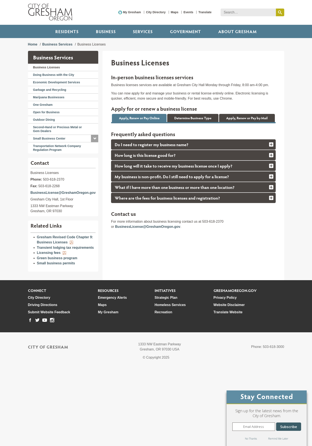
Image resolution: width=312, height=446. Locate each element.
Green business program (57, 258)
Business (106, 31)
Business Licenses (46, 67)
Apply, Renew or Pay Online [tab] (139, 118)
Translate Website (228, 388)
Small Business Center (49, 138)
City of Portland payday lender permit (151, 209)
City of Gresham (48, 423)
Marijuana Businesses (48, 97)
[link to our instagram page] (52, 396)
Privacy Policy (225, 374)
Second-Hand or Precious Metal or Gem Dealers (57, 129)
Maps (175, 12)
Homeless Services (170, 381)
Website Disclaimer (229, 381)
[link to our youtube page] (44, 396)
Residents (67, 31)
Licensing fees (49, 253)
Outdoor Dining (44, 119)
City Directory (156, 12)
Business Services (57, 44)
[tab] (193, 259)
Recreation (163, 388)
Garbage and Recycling (49, 89)
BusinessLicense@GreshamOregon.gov (63, 192)
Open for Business (46, 112)
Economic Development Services (56, 82)
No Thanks (251, 438)
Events (188, 12)
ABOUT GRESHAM (237, 31)
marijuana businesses (189, 192)
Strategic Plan (166, 374)
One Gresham (43, 104)
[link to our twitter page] (37, 396)
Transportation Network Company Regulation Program (57, 148)
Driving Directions (42, 381)
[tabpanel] (193, 180)
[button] (94, 138)
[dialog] (267, 418)
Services (143, 31)
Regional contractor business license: (152, 220)
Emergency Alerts (112, 374)
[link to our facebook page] (30, 396)
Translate (204, 12)
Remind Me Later (278, 438)
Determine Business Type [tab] (192, 118)
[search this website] (280, 12)
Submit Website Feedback (49, 388)
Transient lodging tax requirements (65, 247)
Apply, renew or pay (139, 139)
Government (185, 31)
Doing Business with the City (53, 75)
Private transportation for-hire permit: (151, 214)
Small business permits (56, 263)
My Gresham (132, 12)
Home (32, 44)
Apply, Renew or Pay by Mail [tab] (247, 118)
